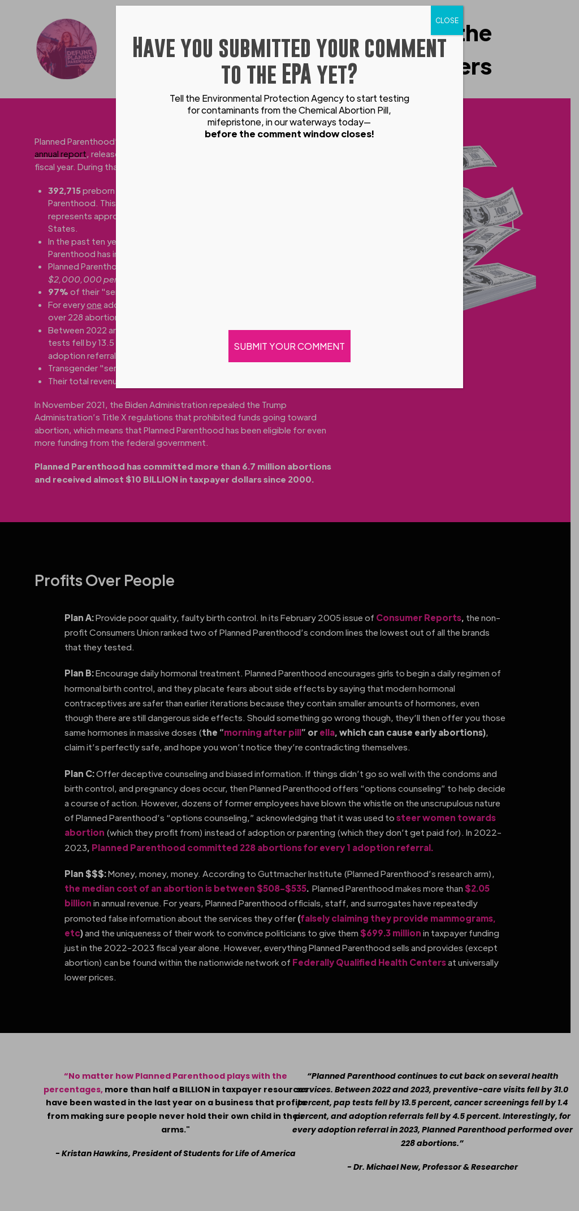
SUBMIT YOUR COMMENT (289, 346)
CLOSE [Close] (447, 20)
